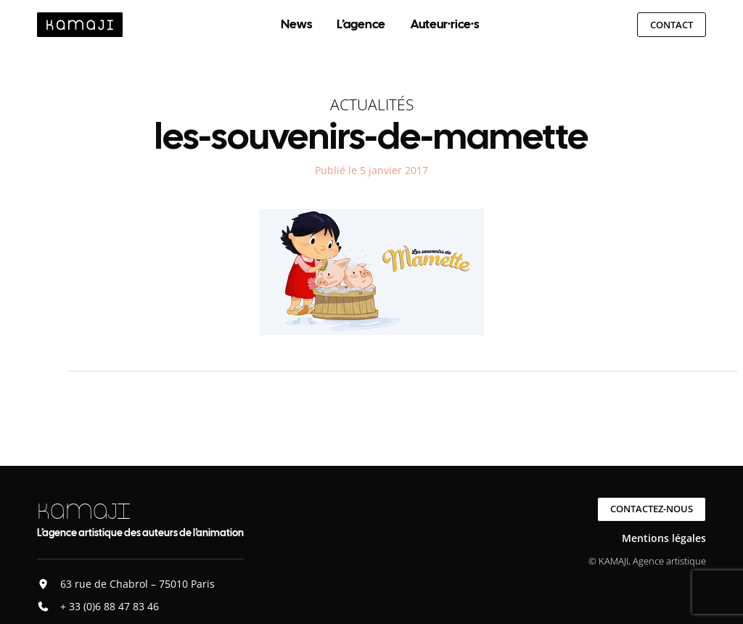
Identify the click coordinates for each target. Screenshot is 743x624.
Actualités (372, 104)
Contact (671, 24)
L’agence (361, 24)
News (296, 24)
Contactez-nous (651, 508)
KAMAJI (83, 511)
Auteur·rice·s (445, 24)
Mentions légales (664, 538)
